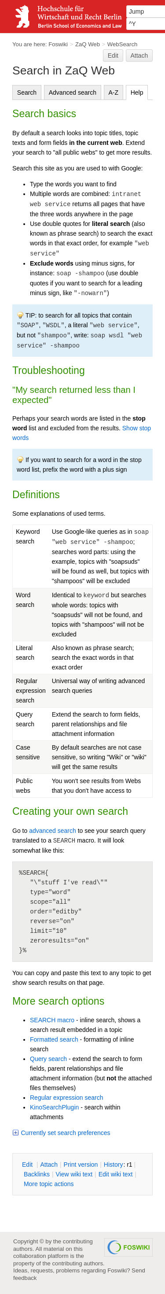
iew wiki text (73, 1174)
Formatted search (54, 1039)
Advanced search (72, 92)
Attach (139, 55)
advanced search (52, 830)
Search (27, 92)
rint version (81, 1164)
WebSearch (122, 44)
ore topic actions (49, 1183)
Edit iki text (116, 1174)
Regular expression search (66, 1097)
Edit (113, 55)
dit (28, 1164)
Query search (48, 1058)
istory (113, 1164)
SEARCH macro (52, 1020)
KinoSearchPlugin (54, 1107)
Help (137, 92)
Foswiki (58, 44)
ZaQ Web (87, 44)
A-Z (114, 92)
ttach (49, 1164)
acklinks (37, 1174)
